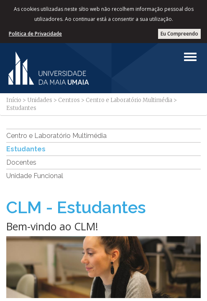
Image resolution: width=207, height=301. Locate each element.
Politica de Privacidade (35, 33)
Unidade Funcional (34, 176)
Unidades (39, 100)
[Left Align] (190, 56)
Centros (69, 100)
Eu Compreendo (179, 33)
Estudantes (26, 149)
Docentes (21, 162)
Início (13, 100)
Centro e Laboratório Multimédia (129, 100)
